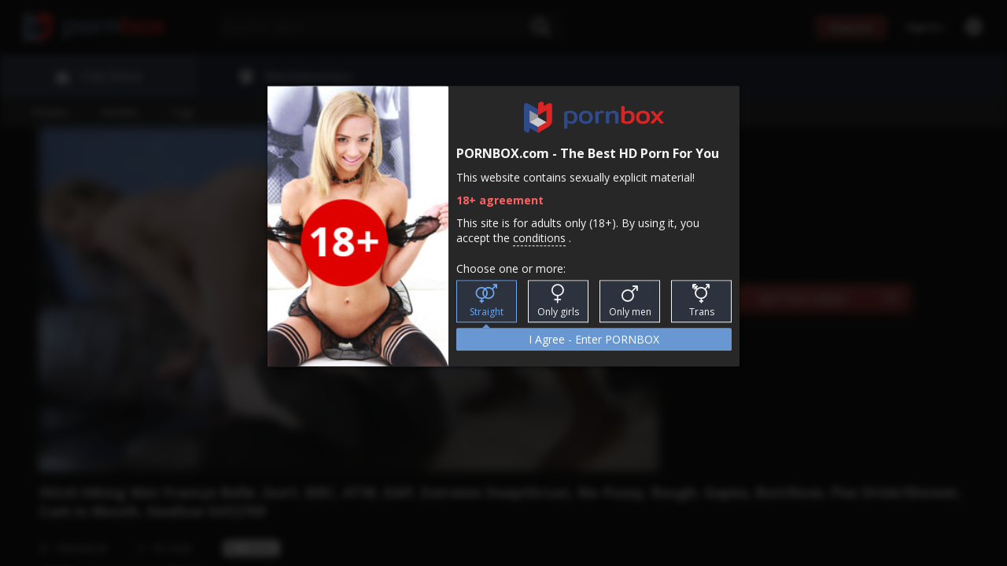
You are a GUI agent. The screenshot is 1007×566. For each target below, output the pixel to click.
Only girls (558, 302)
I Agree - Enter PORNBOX (594, 340)
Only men (630, 302)
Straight (487, 302)
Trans (701, 302)
